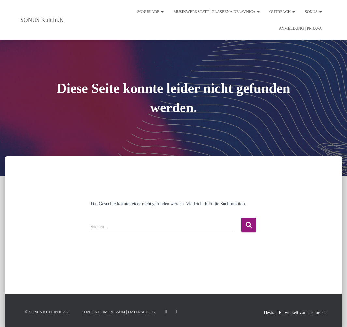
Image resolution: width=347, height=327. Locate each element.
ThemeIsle (316, 312)
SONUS (313, 11)
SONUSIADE (150, 11)
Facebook (176, 311)
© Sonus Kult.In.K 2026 (48, 312)
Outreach (282, 11)
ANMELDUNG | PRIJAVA (300, 28)
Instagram (166, 311)
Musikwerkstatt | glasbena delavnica (216, 11)
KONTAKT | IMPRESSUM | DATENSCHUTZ (118, 312)
